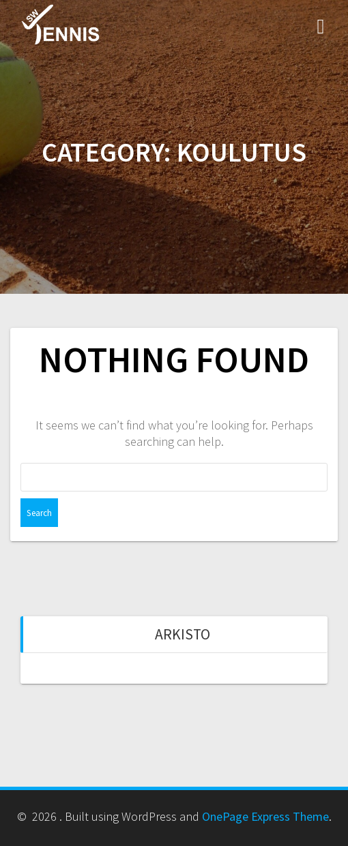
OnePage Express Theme (265, 816)
